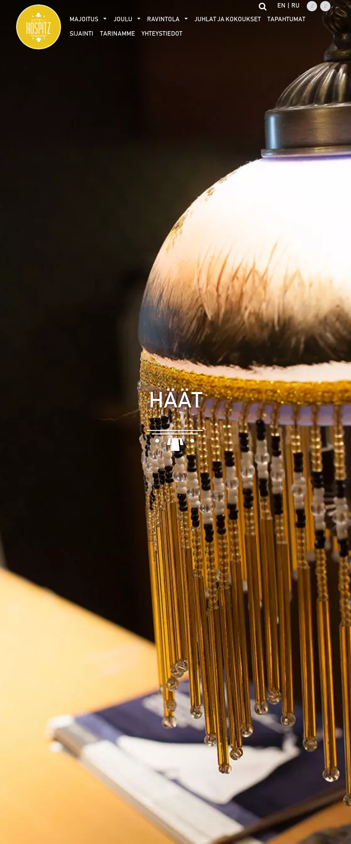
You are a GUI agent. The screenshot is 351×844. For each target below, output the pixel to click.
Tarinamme (117, 34)
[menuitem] (88, 19)
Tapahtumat (286, 19)
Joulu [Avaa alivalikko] (122, 19)
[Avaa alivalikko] (105, 19)
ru (295, 6)
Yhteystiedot (162, 34)
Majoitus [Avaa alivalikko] (84, 19)
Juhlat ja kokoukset (227, 19)
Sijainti (81, 34)
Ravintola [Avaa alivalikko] (163, 19)
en (281, 6)
